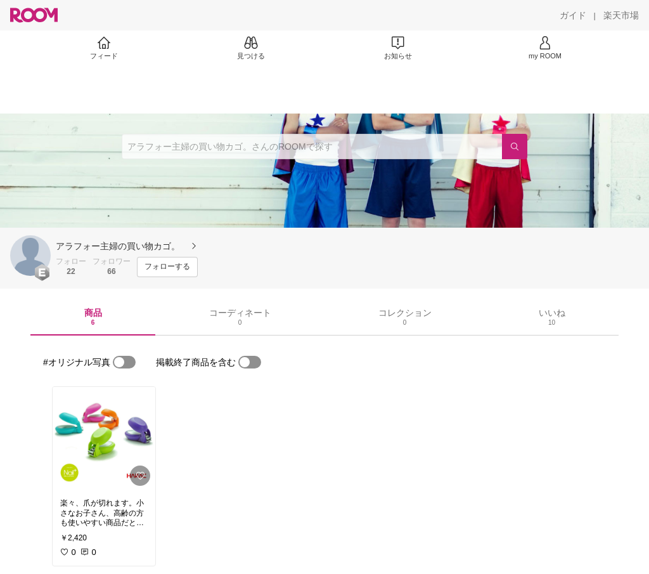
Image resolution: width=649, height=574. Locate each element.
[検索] (514, 146)
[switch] (124, 362)
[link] (104, 439)
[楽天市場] (621, 15)
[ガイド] (573, 15)
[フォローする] (167, 267)
